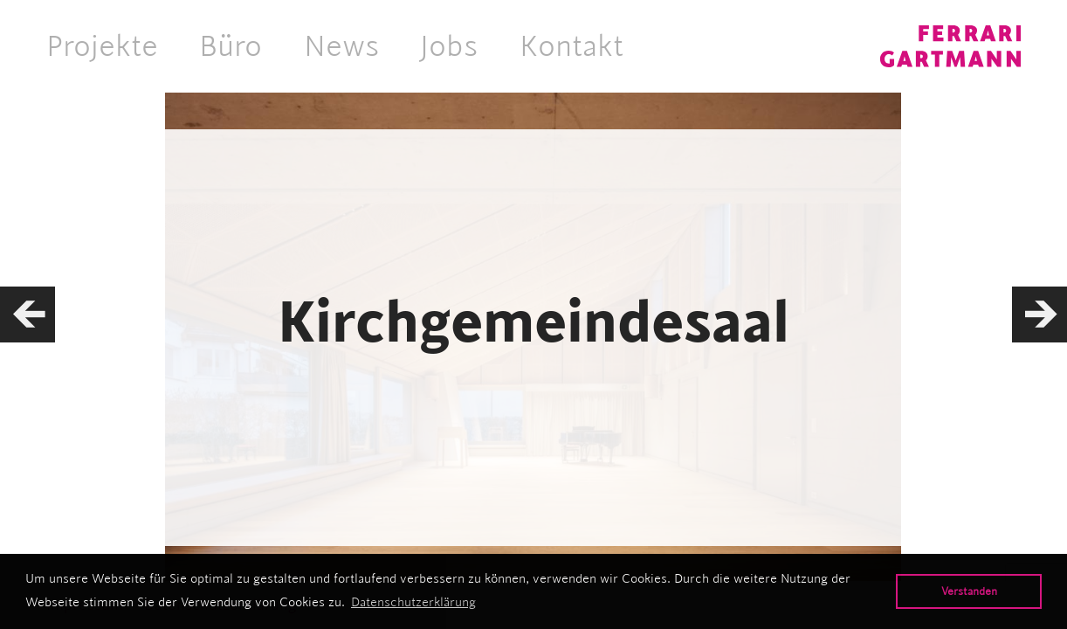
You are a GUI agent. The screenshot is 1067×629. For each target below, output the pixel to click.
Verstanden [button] (969, 591)
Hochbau (533, 449)
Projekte (102, 45)
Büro (230, 45)
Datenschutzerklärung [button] (413, 602)
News (341, 45)
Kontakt (571, 45)
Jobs (449, 45)
